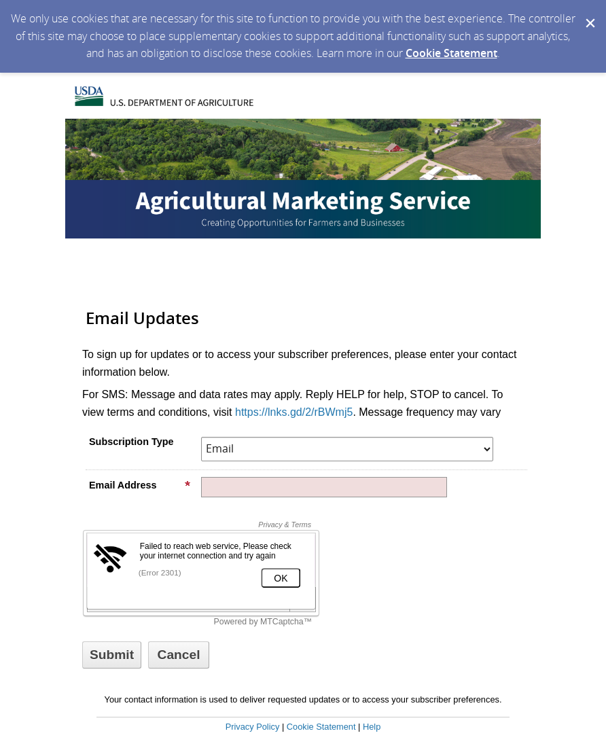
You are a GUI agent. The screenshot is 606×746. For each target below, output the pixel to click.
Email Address (140, 485)
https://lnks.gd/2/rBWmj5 (294, 412)
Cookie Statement (451, 53)
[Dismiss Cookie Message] (589, 13)
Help (371, 727)
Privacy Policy (253, 727)
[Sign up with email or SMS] (111, 655)
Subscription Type (131, 441)
